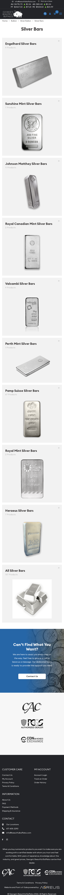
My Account (7, 779)
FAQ (4, 803)
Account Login (40, 775)
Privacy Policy (8, 782)
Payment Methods (10, 807)
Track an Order (40, 779)
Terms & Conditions (10, 786)
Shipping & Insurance (11, 811)
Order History (40, 782)
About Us (6, 800)
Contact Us (32, 676)
